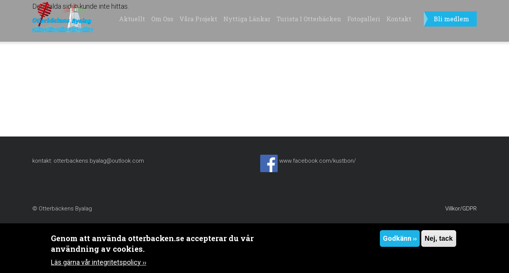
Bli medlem (451, 19)
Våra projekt (198, 19)
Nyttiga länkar (246, 19)
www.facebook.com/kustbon (316, 160)
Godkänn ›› (400, 240)
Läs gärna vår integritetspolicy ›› (98, 264)
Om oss (162, 19)
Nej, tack (439, 240)
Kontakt (398, 19)
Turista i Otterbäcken (309, 19)
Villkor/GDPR (461, 208)
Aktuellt (132, 19)
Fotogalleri (363, 19)
